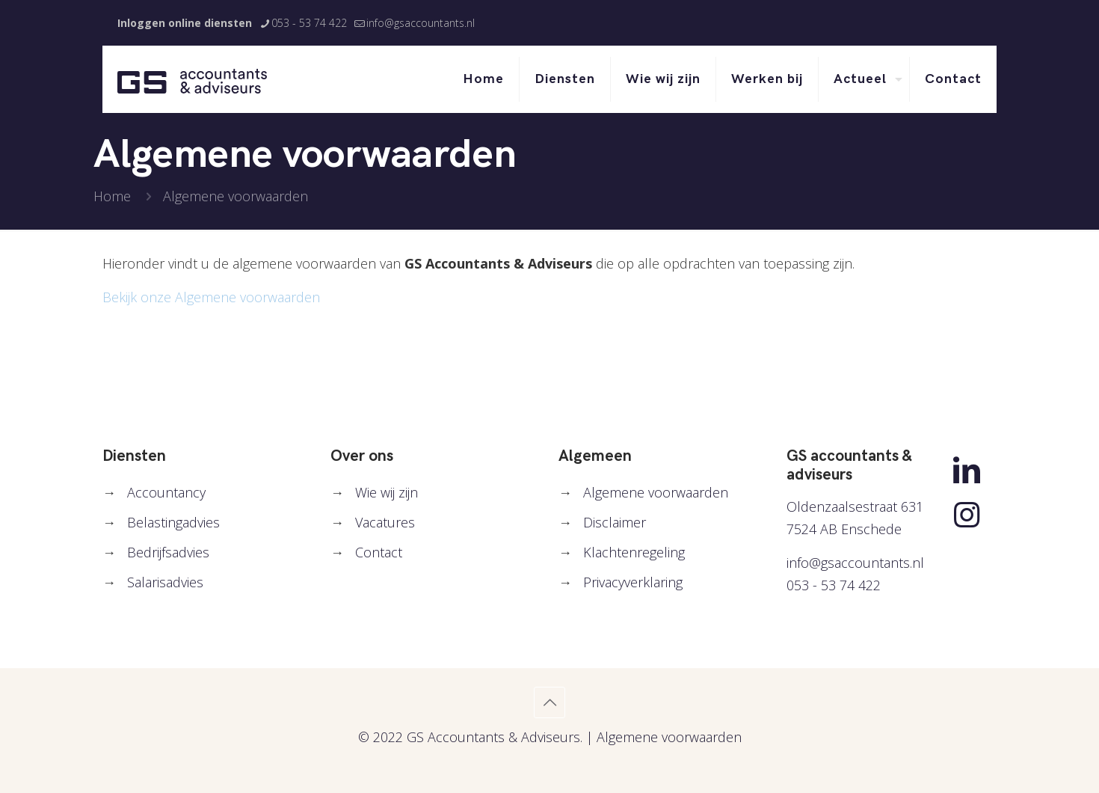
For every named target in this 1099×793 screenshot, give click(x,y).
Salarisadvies (165, 582)
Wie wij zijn (386, 492)
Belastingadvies (173, 522)
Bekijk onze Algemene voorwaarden (211, 297)
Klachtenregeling (634, 552)
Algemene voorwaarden (655, 492)
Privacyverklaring (633, 582)
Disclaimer (614, 522)
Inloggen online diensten (184, 23)
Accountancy (166, 492)
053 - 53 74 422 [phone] (309, 23)
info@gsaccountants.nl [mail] (420, 23)
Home (112, 196)
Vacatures (385, 522)
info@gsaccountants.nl (855, 563)
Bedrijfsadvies (168, 552)
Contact (378, 552)
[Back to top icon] (549, 702)
